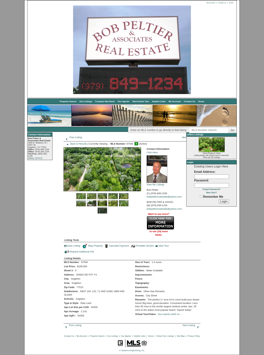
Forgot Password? (212, 189)
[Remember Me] (201, 196)
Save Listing (72, 246)
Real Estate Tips (140, 101)
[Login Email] (211, 176)
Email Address (204, 171)
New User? (211, 192)
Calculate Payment (116, 246)
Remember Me (211, 196)
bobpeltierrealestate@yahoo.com (164, 196)
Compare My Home (105, 101)
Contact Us (222, 3)
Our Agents (123, 101)
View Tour (162, 246)
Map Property (92, 246)
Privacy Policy (194, 336)
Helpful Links (159, 101)
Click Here (152, 152)
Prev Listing (73, 137)
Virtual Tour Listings (165, 336)
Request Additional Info (79, 251)
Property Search (68, 101)
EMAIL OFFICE (35, 158)
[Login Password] (211, 185)
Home (231, 3)
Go (232, 130)
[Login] (224, 201)
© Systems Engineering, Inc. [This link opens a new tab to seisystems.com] (132, 350)
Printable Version (142, 246)
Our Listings (86, 101)
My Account (211, 3)
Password (201, 180)
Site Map (181, 336)
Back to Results (76, 143)
